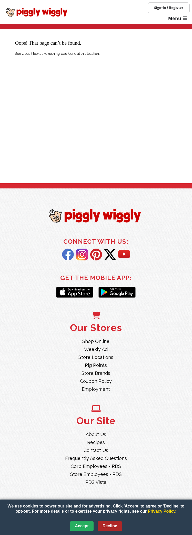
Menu (177, 18)
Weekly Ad (96, 349)
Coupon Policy (96, 381)
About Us (96, 434)
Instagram (82, 254)
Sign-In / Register (168, 8)
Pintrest (96, 254)
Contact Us (96, 450)
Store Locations (95, 357)
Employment (96, 389)
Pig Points (96, 365)
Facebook (68, 254)
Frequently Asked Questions (96, 458)
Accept (81, 526)
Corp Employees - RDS (96, 466)
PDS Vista (95, 482)
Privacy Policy (161, 511)
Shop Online (95, 341)
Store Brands (96, 373)
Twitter (110, 254)
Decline (110, 526)
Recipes (96, 442)
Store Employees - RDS (96, 474)
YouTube (124, 254)
